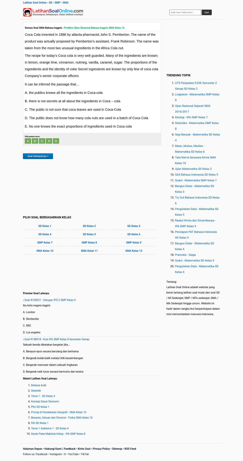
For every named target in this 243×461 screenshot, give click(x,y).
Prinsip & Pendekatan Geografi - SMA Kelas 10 (58, 412)
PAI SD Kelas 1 (40, 423)
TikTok (85, 454)
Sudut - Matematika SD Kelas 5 (194, 260)
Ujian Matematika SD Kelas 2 (193, 169)
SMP (57, 2)
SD (50, 2)
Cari (207, 12)
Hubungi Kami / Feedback (60, 448)
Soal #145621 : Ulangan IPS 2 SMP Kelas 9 (50, 300)
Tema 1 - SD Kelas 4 (43, 396)
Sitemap (117, 448)
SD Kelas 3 (133, 226)
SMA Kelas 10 (44, 250)
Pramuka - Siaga (185, 254)
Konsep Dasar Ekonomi (45, 401)
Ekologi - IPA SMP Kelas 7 (191, 117)
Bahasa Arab (38, 385)
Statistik (36, 390)
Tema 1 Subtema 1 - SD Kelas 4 (50, 428)
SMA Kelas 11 (89, 250)
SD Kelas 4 (44, 234)
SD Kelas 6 (133, 234)
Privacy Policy (101, 448)
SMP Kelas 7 (44, 242)
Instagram (56, 454)
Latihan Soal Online (35, 2)
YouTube (73, 454)
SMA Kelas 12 (133, 250)
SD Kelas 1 (44, 226)
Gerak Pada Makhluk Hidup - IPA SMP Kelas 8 (58, 433)
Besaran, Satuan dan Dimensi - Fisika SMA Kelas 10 (62, 417)
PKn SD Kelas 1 (40, 406)
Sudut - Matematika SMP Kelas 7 (196, 180)
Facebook (41, 454)
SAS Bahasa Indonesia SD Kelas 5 (196, 174)
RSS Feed (130, 448)
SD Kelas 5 (89, 234)
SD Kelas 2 (89, 226)
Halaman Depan (32, 448)
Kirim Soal (84, 448)
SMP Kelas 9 (134, 242)
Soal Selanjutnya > (38, 156)
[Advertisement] (92, 186)
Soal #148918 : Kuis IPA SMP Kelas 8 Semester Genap (56, 339)
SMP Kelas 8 (89, 242)
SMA (66, 2)
